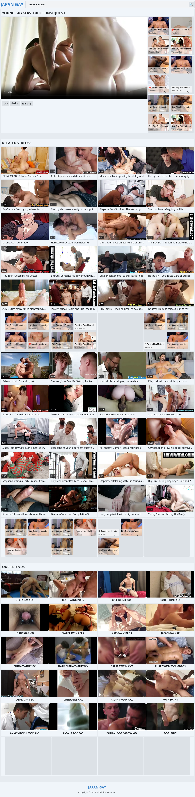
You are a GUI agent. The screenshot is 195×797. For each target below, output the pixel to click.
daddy (15, 103)
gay (6, 103)
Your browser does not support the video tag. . (74, 58)
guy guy (26, 103)
